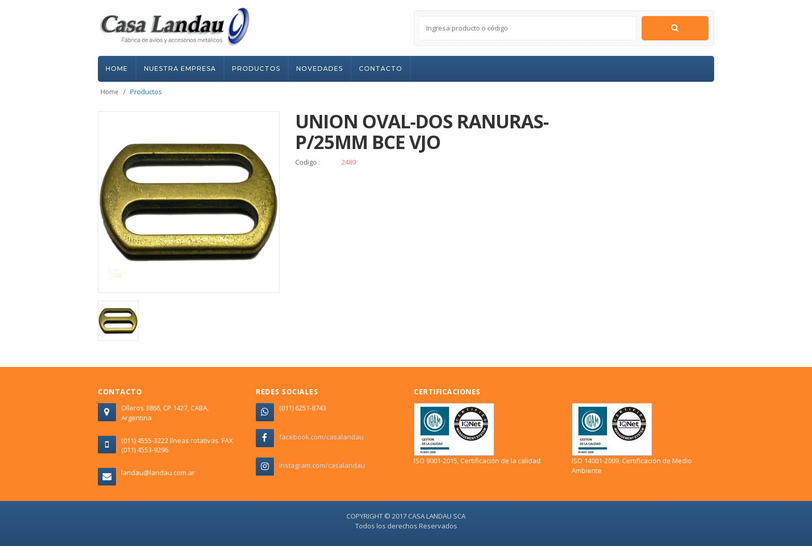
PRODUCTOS (256, 68)
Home (109, 91)
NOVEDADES (319, 68)
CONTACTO (380, 68)
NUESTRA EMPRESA (180, 68)
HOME (117, 68)
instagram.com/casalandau (322, 465)
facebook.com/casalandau (321, 436)
